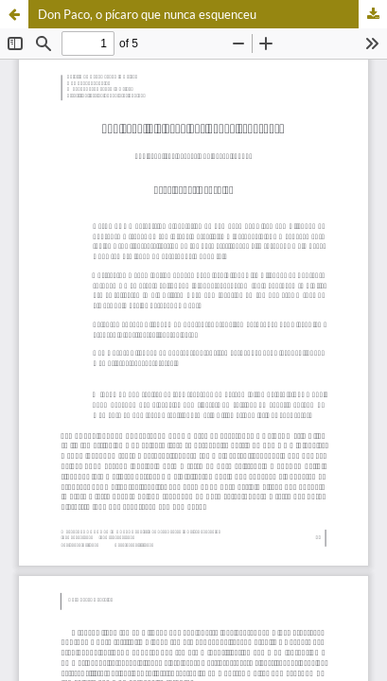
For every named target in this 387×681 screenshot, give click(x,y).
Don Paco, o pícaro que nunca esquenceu (147, 14)
